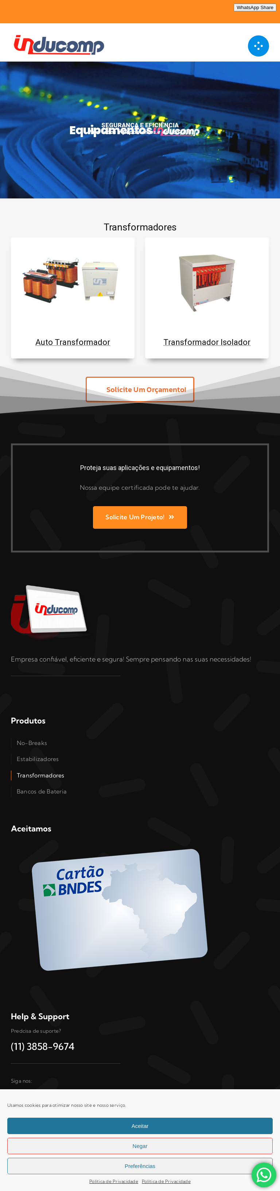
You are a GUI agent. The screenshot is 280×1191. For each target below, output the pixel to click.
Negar (140, 1146)
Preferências (140, 1166)
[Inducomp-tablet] (51, 585)
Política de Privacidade (113, 1181)
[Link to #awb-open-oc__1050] (258, 46)
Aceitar (140, 1126)
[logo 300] (62, 34)
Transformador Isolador (206, 342)
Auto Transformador (72, 342)
